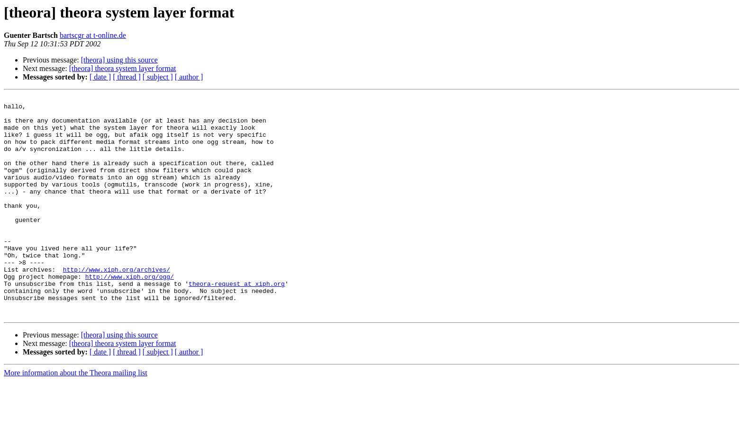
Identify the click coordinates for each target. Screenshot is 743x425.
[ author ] (189, 77)
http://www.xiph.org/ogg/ (129, 313)
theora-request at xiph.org (237, 322)
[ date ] (100, 77)
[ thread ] (127, 77)
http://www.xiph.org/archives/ (116, 305)
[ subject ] (158, 77)
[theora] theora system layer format (122, 68)
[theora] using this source (119, 60)
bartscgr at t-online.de (93, 35)
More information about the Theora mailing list (75, 417)
